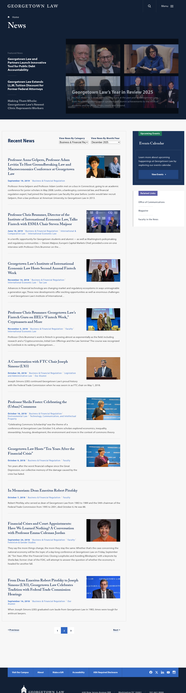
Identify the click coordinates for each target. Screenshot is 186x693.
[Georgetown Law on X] (156, 672)
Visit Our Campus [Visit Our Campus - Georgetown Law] (20, 672)
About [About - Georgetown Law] (40, 672)
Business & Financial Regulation (48, 180)
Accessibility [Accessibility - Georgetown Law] (79, 672)
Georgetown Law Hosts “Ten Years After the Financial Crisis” (41, 451)
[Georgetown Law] (33, 6)
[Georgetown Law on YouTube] (168, 672)
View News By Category (72, 138)
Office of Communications (151, 202)
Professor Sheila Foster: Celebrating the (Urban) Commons (37, 405)
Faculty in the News (148, 219)
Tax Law (43, 282)
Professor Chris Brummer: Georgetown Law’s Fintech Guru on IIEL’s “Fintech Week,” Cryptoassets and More (42, 318)
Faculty (69, 328)
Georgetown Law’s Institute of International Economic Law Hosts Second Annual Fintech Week (42, 269)
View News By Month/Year (105, 138)
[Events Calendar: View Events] (158, 174)
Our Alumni (40, 375)
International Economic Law (42, 233)
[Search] (149, 6)
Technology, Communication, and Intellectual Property (42, 417)
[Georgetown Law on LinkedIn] (162, 672)
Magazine (143, 210)
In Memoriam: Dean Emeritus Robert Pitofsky (42, 491)
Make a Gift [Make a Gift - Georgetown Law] (58, 672)
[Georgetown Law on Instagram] (174, 672)
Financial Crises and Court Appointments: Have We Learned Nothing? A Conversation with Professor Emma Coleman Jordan (41, 529)
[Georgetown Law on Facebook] (150, 672)
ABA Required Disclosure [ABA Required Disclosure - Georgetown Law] (105, 672)
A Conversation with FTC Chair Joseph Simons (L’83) (38, 364)
